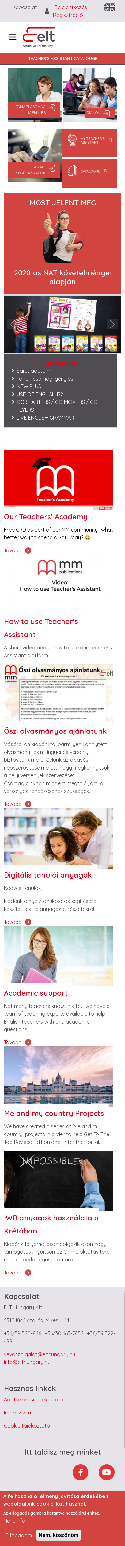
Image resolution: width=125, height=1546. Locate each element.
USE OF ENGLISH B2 (40, 394)
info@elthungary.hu (27, 1362)
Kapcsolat (24, 7)
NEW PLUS (29, 386)
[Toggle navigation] (12, 37)
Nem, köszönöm (59, 1535)
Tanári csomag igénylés (31, 109)
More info (14, 1520)
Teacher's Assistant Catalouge (62, 58)
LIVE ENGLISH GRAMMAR (45, 417)
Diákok (93, 112)
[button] (12, 324)
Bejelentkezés (71, 7)
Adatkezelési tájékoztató (33, 1399)
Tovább (13, 550)
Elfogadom (19, 1535)
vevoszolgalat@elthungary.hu (39, 1354)
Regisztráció (68, 15)
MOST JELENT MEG (62, 202)
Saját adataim (34, 371)
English (109, 7)
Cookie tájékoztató (27, 1425)
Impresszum (18, 1412)
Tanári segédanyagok (31, 169)
